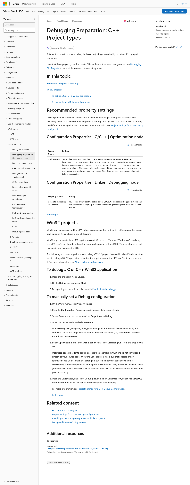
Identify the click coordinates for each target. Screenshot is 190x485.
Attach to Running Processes (89, 261)
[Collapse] (34, 18)
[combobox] (19, 25)
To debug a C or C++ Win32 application (71, 95)
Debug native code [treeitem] (20, 149)
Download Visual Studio (174, 11)
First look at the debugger (104, 289)
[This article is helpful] (177, 47)
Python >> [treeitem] (15, 252)
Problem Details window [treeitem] (22, 212)
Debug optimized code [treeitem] (22, 163)
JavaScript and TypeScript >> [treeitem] (21, 259)
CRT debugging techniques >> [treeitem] (18, 206)
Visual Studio (62, 21)
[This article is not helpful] (180, 47)
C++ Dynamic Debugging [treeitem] (23, 168)
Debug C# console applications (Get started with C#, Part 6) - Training (77, 448)
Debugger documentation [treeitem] (17, 36)
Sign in (184, 3)
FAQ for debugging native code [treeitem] (23, 220)
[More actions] (140, 21)
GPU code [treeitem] (14, 237)
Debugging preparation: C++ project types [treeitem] (22, 156)
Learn (49, 21)
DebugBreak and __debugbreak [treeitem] (19, 175)
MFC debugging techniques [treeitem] (19, 197)
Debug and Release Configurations (69, 422)
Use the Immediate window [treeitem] (19, 123)
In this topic (52, 214)
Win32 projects (54, 89)
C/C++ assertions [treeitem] (20, 182)
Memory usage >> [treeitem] (16, 108)
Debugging (77, 21)
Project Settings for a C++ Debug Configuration (101, 388)
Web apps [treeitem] (14, 266)
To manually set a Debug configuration (71, 101)
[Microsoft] (5, 4)
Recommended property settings (63, 83)
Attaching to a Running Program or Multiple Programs (78, 418)
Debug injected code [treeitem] (21, 231)
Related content (163, 37)
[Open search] (177, 3)
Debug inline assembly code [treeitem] (22, 189)
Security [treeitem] (9, 300)
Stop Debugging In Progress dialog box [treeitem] (20, 278)
